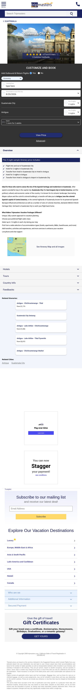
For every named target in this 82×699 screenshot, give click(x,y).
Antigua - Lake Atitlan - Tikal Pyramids (31, 338)
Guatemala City (8, 103)
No (40, 73)
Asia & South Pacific (16, 555)
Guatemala (11, 21)
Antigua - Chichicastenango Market (30, 351)
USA (9, 569)
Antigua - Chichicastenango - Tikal (30, 303)
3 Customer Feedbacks (41, 57)
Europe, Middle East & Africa (20, 548)
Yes (33, 73)
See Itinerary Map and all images (50, 247)
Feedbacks (42, 289)
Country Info (42, 282)
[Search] (35, 13)
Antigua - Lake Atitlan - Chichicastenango (32, 326)
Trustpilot (8, 489)
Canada (10, 583)
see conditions (41, 475)
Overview (41, 150)
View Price (41, 135)
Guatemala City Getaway (26, 316)
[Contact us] (79, 4)
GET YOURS (41, 636)
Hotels (42, 269)
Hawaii (10, 576)
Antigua (4, 112)
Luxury (11, 540)
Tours (42, 276)
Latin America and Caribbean (20, 562)
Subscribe (41, 516)
